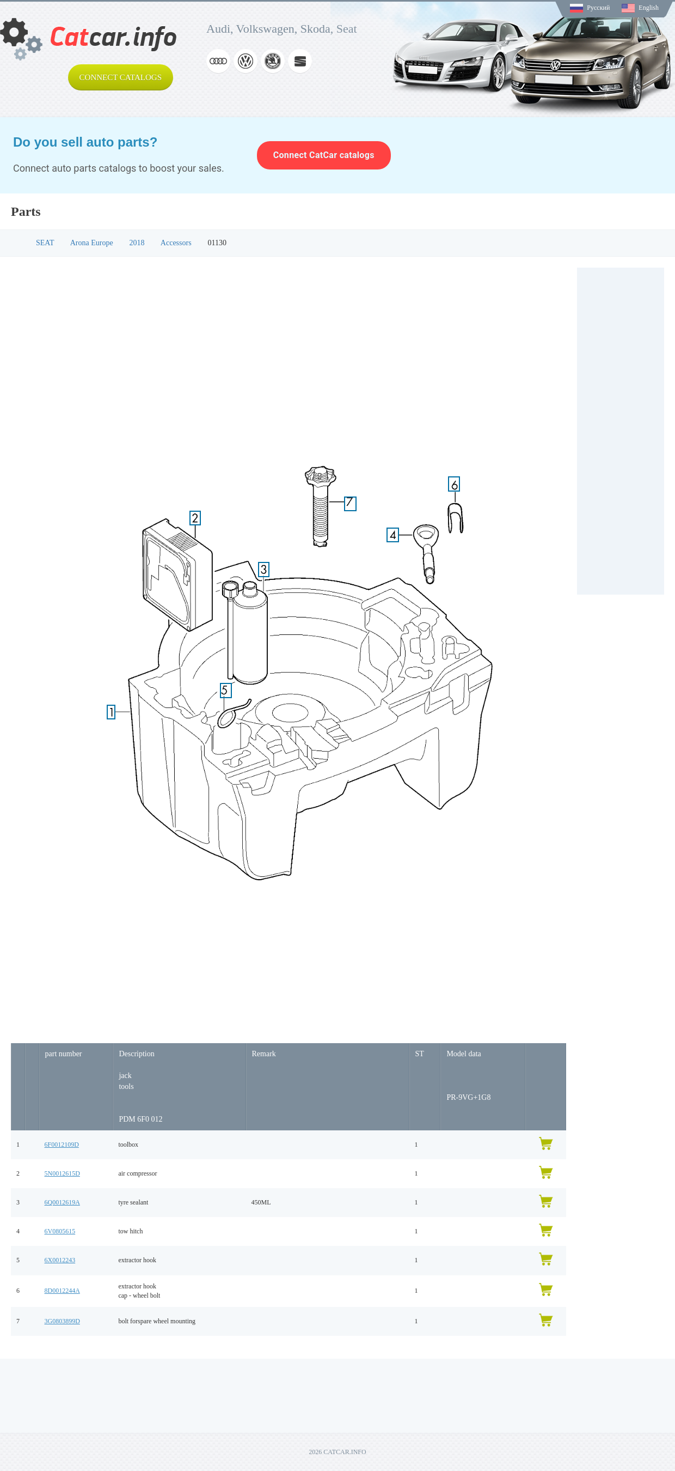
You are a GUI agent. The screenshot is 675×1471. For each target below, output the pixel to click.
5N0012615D (62, 1173)
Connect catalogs (120, 77)
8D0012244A (62, 1290)
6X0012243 (60, 1260)
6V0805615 (60, 1231)
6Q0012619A (62, 1202)
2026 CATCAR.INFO (337, 1452)
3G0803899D (62, 1321)
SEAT (45, 243)
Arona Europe (91, 243)
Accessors (176, 243)
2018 (137, 243)
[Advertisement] (620, 431)
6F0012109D (62, 1144)
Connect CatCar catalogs (324, 155)
